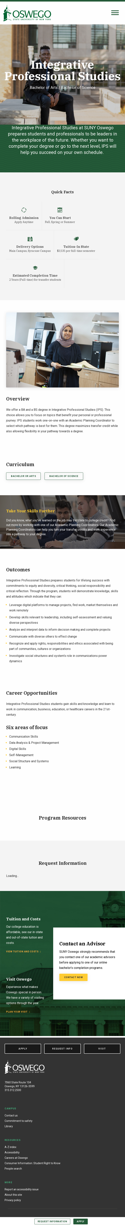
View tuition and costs (22, 951)
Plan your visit (17, 1011)
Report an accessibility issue (22, 1189)
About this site (13, 1194)
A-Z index (10, 1147)
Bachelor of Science (63, 476)
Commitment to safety (18, 1120)
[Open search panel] (115, 13)
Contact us (11, 1115)
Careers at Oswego (16, 1157)
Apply (80, 1221)
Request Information (52, 1221)
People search (13, 1168)
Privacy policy (13, 1200)
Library (9, 1126)
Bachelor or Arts (23, 476)
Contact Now (73, 977)
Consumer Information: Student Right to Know (32, 1163)
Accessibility (12, 1152)
